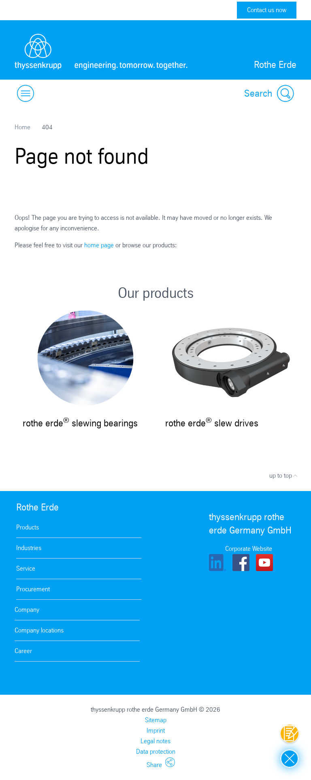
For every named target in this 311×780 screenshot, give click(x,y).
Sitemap (155, 720)
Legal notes (155, 741)
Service (25, 568)
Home (22, 127)
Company (27, 609)
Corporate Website (248, 548)
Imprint (156, 730)
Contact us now (266, 10)
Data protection (155, 751)
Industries (28, 548)
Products (27, 527)
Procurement (33, 589)
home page (99, 245)
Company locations (39, 630)
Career (23, 651)
